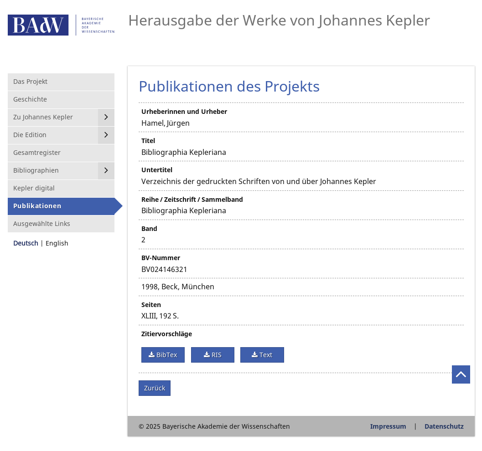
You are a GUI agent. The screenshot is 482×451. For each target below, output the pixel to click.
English (57, 243)
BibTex (166, 354)
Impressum (388, 426)
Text (265, 354)
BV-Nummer (160, 257)
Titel (148, 140)
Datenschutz (444, 426)
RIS (216, 354)
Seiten (151, 304)
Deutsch (25, 243)
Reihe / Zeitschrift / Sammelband (192, 199)
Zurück (154, 388)
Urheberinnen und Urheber (184, 111)
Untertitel (156, 169)
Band (149, 228)
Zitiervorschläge (166, 333)
